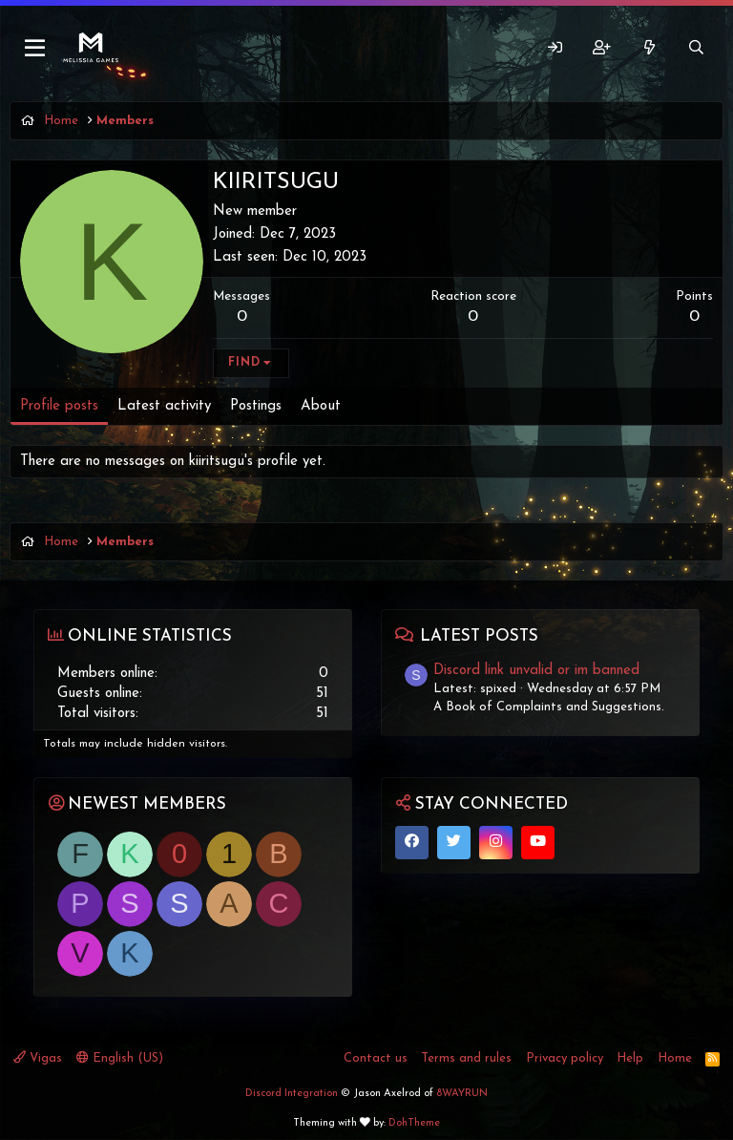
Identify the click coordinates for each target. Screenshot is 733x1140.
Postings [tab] (256, 406)
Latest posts (479, 636)
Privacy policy (564, 1058)
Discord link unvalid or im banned (536, 671)
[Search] (696, 48)
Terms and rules (466, 1058)
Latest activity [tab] (164, 406)
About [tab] (321, 406)
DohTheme (414, 1123)
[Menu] (35, 49)
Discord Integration (291, 1093)
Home (675, 1058)
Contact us (376, 1058)
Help (630, 1058)
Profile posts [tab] (59, 406)
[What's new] (648, 48)
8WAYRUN (462, 1093)
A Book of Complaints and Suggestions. (548, 707)
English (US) (119, 1058)
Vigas (37, 1058)
